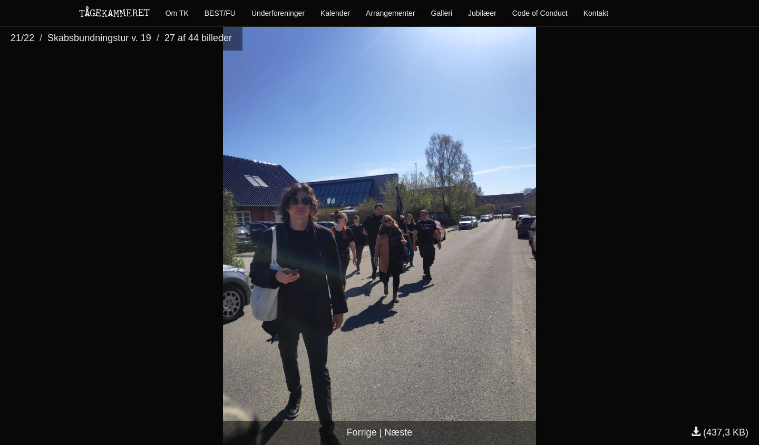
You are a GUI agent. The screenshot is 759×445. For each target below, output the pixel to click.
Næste (398, 432)
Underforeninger (278, 13)
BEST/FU (220, 13)
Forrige (362, 432)
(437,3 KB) (719, 432)
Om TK (177, 13)
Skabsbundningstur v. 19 (99, 38)
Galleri (441, 13)
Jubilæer (482, 13)
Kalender (335, 13)
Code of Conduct (540, 13)
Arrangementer (390, 13)
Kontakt (595, 13)
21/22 (22, 38)
